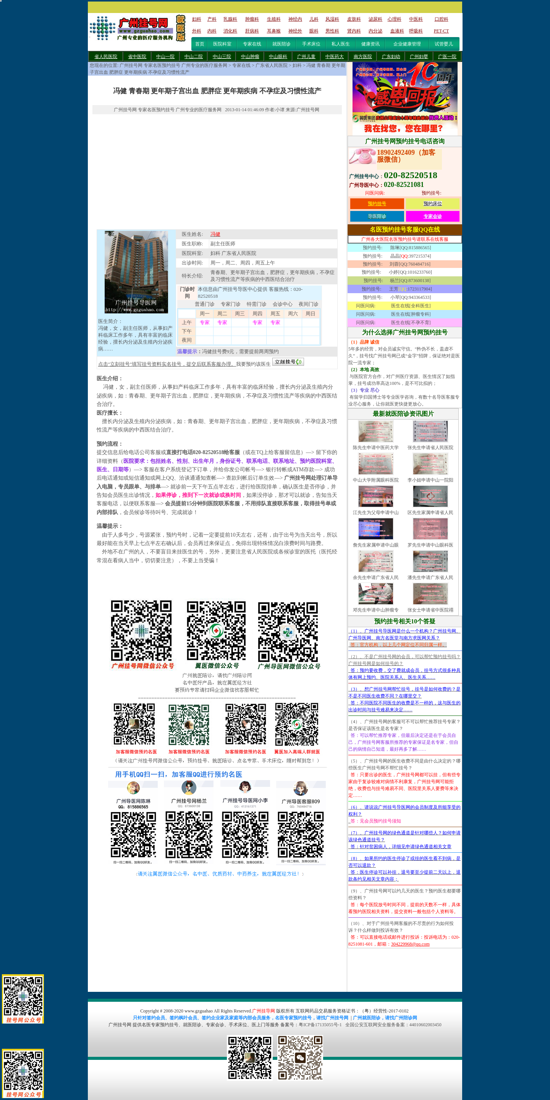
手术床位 (311, 44)
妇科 (297, 65)
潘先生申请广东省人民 (430, 577)
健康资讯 (370, 44)
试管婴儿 (444, 44)
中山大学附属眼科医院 (376, 480)
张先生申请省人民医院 (430, 447)
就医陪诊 (281, 44)
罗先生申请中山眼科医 (430, 545)
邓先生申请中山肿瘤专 (376, 610)
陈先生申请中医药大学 (376, 447)
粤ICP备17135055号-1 (320, 1024)
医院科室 (222, 44)
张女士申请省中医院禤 (430, 610)
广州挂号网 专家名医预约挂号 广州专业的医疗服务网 (173, 65)
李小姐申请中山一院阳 (430, 480)
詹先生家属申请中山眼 (376, 545)
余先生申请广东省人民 (376, 577)
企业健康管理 (407, 44)
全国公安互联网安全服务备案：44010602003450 (393, 1024)
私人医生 (341, 44)
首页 (199, 44)
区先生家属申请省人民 (430, 512)
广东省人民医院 (272, 65)
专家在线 (252, 44)
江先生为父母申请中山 (376, 512)
